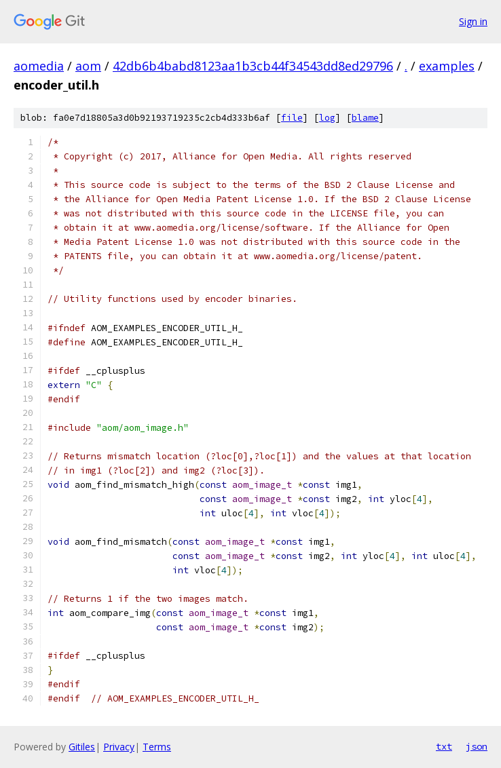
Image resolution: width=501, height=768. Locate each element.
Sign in (473, 21)
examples (447, 66)
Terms (157, 746)
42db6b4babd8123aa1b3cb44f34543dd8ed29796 (253, 66)
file (292, 117)
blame (365, 117)
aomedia (39, 66)
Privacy (118, 746)
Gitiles (82, 746)
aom (88, 66)
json (476, 746)
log (327, 117)
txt (444, 746)
